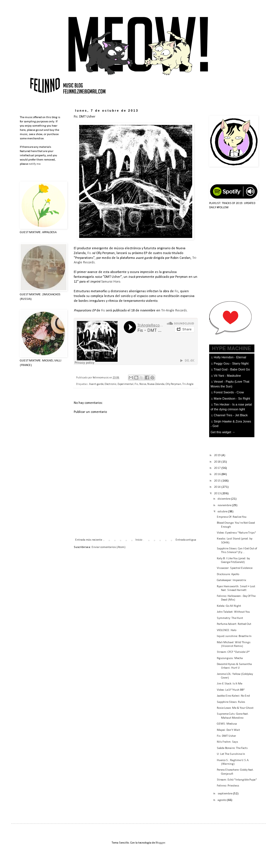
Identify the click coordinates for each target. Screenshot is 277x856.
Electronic (110, 384)
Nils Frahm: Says (227, 742)
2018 (217, 461)
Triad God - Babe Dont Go (232, 369)
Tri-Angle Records (174, 310)
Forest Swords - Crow (229, 392)
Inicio (138, 539)
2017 (217, 468)
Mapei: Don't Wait (228, 730)
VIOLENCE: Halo (226, 630)
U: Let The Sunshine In (231, 754)
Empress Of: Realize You (231, 517)
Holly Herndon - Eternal (230, 357)
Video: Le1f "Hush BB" (231, 690)
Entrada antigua (186, 539)
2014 (217, 487)
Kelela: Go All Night (229, 606)
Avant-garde (96, 384)
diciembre (224, 498)
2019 (217, 455)
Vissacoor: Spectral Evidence (234, 568)
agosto (222, 800)
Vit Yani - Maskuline (227, 375)
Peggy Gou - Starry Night (231, 363)
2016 (217, 474)
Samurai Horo (110, 281)
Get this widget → (223, 432)
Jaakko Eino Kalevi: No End (233, 695)
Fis (89, 253)
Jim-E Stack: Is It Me (229, 683)
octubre (223, 511)
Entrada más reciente (88, 539)
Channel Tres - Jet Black (231, 415)
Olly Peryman (173, 384)
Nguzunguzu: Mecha (230, 658)
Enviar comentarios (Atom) (108, 547)
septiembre (225, 793)
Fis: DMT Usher (226, 736)
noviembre (225, 505)
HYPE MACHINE (231, 348)
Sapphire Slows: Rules (231, 702)
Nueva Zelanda (156, 384)
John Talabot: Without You (233, 612)
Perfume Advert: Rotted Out (234, 624)
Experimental (125, 384)
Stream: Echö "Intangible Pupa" (237, 779)
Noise (142, 384)
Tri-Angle (187, 384)
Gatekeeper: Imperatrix (231, 580)
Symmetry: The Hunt (230, 618)
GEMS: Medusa (227, 723)
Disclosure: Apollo (228, 574)
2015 (217, 480)
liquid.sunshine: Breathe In (234, 636)
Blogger (160, 842)
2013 (217, 493)
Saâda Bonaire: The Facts (232, 748)
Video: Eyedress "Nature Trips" (236, 532)
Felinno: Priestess (228, 785)
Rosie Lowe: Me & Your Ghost (235, 708)
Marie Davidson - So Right (232, 398)
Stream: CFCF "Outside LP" (233, 652)
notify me (34, 164)
